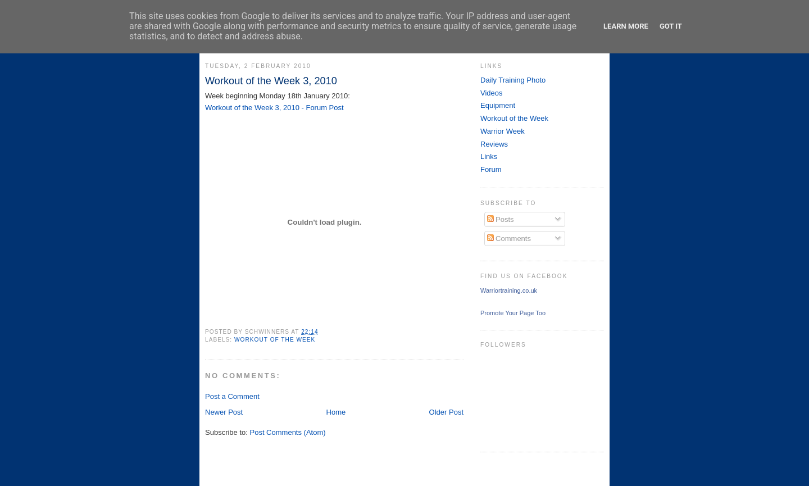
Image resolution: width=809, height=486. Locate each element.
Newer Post (224, 412)
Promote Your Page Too (513, 313)
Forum (491, 169)
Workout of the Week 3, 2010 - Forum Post (274, 107)
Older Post (446, 412)
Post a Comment (232, 396)
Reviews (494, 144)
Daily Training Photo (513, 80)
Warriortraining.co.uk (508, 290)
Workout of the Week (274, 340)
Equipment (497, 105)
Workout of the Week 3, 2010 (271, 81)
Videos (491, 93)
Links (488, 156)
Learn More (625, 26)
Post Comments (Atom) (288, 432)
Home (336, 412)
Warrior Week (502, 131)
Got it (671, 26)
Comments (509, 238)
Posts (500, 219)
